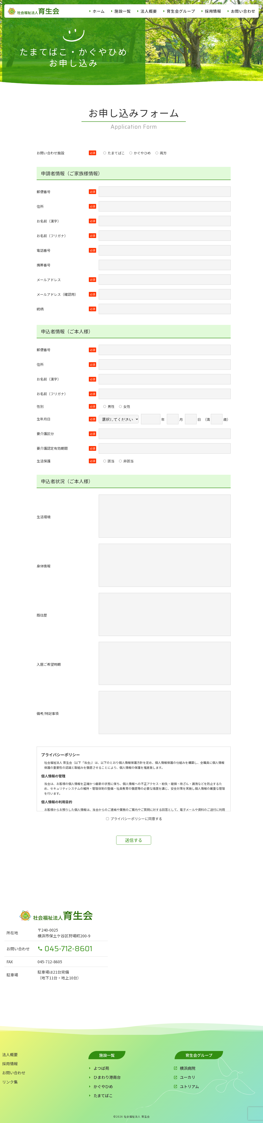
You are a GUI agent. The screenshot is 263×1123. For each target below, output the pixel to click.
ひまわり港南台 (107, 1077)
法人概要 (149, 11)
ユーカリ (187, 1077)
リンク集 (10, 1082)
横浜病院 (187, 1068)
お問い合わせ (243, 11)
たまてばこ (103, 1095)
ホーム (99, 11)
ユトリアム (189, 1086)
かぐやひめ (103, 1086)
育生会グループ (181, 11)
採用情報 (213, 11)
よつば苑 (101, 1068)
